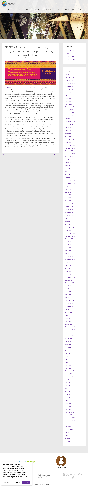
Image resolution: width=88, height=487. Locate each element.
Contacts (81, 9)
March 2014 (68, 388)
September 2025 (70, 92)
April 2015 (68, 365)
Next (56, 155)
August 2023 (69, 157)
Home (8, 9)
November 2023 (70, 148)
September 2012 (70, 427)
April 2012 (68, 441)
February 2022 (69, 204)
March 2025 (68, 104)
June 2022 (68, 195)
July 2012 (68, 432)
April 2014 (68, 385)
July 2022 (68, 192)
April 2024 (68, 136)
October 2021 (69, 215)
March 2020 (68, 253)
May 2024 (68, 133)
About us (17, 9)
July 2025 (68, 95)
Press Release (70, 59)
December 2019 (70, 256)
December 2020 (70, 233)
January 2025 (69, 110)
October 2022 (69, 186)
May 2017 (68, 318)
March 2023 (68, 171)
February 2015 (69, 371)
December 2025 (70, 83)
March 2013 (68, 409)
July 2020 (68, 242)
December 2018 (70, 274)
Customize (7, 482)
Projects (26, 9)
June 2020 (68, 245)
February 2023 (69, 174)
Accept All (26, 482)
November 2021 (70, 212)
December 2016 (70, 327)
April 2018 (68, 295)
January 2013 (69, 415)
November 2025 (70, 86)
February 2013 (69, 412)
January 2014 (69, 394)
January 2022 (69, 207)
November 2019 (70, 259)
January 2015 (69, 374)
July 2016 (68, 341)
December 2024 (70, 113)
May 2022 (68, 198)
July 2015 (68, 359)
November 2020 (70, 236)
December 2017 (70, 303)
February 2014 (69, 391)
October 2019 (69, 262)
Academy (48, 9)
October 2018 (69, 280)
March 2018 (68, 297)
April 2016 (68, 347)
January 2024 (69, 142)
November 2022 (70, 183)
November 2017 (70, 306)
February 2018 (69, 300)
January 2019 (69, 271)
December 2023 (70, 145)
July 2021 (68, 218)
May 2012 (68, 438)
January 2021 (69, 230)
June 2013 (68, 400)
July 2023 (68, 160)
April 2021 (68, 224)
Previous (5, 155)
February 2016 (69, 353)
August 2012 (69, 429)
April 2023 (68, 168)
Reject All (17, 482)
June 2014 (68, 380)
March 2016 (68, 350)
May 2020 (68, 248)
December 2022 (70, 180)
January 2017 (69, 324)
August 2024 (69, 124)
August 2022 (69, 189)
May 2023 (68, 166)
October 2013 (69, 397)
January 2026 (69, 80)
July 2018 (68, 286)
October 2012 (69, 424)
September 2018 (70, 283)
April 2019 (68, 268)
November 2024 (70, 116)
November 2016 (70, 330)
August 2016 (69, 339)
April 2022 (68, 201)
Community (37, 9)
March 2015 (68, 368)
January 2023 (69, 177)
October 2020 (69, 239)
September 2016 (70, 336)
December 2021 (70, 210)
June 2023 (68, 163)
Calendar (57, 9)
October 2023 (69, 151)
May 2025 (68, 98)
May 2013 (68, 403)
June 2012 (68, 435)
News (68, 53)
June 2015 (68, 362)
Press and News (69, 9)
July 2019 (68, 265)
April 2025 (68, 101)
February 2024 (69, 139)
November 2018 (70, 277)
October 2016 (69, 333)
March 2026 (68, 75)
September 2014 (70, 377)
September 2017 (70, 309)
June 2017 (68, 315)
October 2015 (69, 356)
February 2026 (69, 78)
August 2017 (69, 312)
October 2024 (69, 119)
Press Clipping (70, 56)
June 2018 (68, 289)
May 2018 (68, 292)
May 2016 (68, 344)
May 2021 (68, 221)
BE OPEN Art (9, 88)
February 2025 (69, 107)
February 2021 (69, 227)
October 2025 (69, 89)
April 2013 (68, 406)
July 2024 (68, 127)
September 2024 (70, 122)
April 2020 (68, 251)
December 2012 (70, 418)
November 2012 (70, 421)
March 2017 (68, 321)
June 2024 (68, 130)
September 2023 (70, 154)
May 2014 (68, 383)
